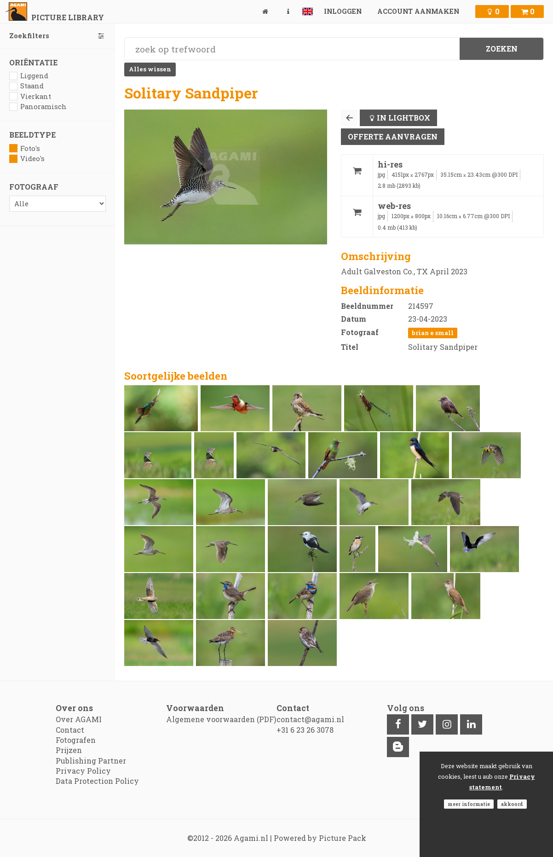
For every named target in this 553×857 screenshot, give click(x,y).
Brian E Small (433, 332)
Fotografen (76, 740)
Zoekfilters (57, 35)
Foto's (24, 148)
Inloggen (343, 11)
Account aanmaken (418, 11)
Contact (70, 730)
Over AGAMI (79, 719)
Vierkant (30, 96)
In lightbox (403, 117)
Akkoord (512, 804)
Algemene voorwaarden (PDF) (221, 719)
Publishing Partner (91, 760)
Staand (26, 85)
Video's (27, 158)
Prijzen (69, 750)
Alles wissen (150, 69)
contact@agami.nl (310, 719)
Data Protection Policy (97, 781)
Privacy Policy (83, 771)
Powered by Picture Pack (320, 838)
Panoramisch (38, 106)
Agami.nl (251, 838)
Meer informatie (469, 804)
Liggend (28, 75)
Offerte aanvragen (393, 136)
